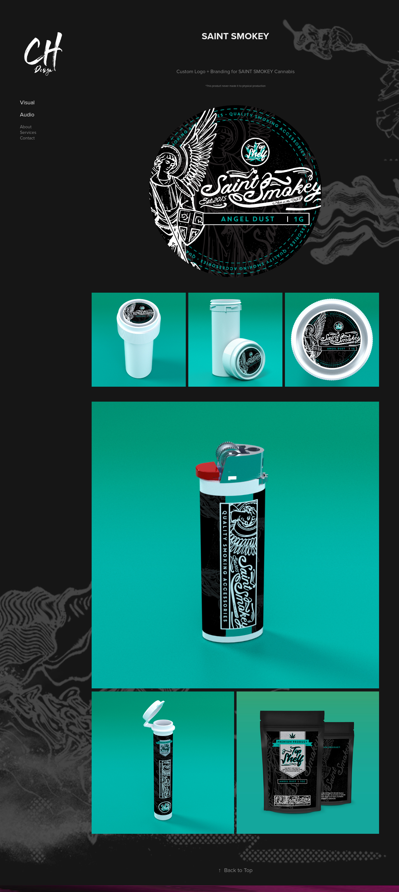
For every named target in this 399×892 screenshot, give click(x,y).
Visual (27, 102)
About (25, 127)
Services (28, 132)
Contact (27, 138)
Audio (27, 114)
